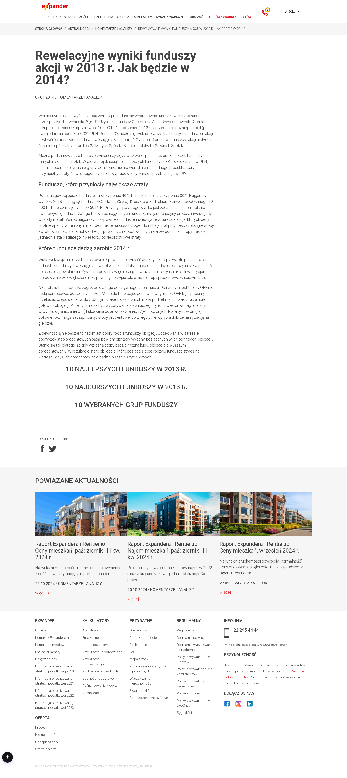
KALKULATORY (142, 17)
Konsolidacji (91, 693)
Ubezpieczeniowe (96, 645)
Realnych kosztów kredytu (101, 671)
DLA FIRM (122, 17)
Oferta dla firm (45, 749)
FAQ (132, 652)
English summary (47, 652)
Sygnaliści (184, 713)
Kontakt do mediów (49, 645)
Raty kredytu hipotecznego (102, 652)
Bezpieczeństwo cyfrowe (149, 698)
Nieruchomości (46, 735)
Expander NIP (139, 691)
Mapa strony (139, 659)
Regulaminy (185, 630)
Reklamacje (138, 645)
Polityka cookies (189, 693)
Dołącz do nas (46, 659)
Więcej (290, 11)
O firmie (41, 630)
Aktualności (79, 29)
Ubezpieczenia (46, 742)
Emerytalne (90, 638)
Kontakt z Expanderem (52, 638)
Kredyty (40, 728)
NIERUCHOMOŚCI (76, 17)
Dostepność (139, 630)
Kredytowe (90, 630)
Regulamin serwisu (191, 638)
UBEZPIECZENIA (102, 17)
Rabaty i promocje (143, 638)
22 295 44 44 (246, 630)
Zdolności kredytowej (98, 679)
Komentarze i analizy (113, 29)
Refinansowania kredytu (100, 686)
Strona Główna (48, 29)
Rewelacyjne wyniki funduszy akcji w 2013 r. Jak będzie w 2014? (192, 29)
